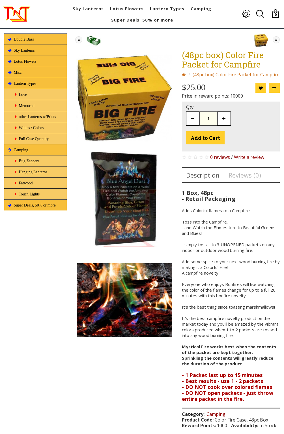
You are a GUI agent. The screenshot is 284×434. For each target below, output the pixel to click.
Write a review (249, 157)
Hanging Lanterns (30, 172)
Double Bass (20, 39)
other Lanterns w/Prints (35, 116)
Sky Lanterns (21, 50)
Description (203, 175)
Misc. (15, 72)
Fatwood (23, 183)
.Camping (215, 414)
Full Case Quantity (31, 139)
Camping (17, 150)
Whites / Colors (29, 128)
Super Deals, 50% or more (31, 205)
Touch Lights (27, 194)
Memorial (24, 105)
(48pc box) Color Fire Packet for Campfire (236, 74)
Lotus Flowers (21, 61)
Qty (189, 107)
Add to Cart (205, 137)
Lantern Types (21, 83)
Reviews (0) (245, 175)
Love (20, 94)
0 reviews (220, 157)
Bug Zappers (26, 161)
